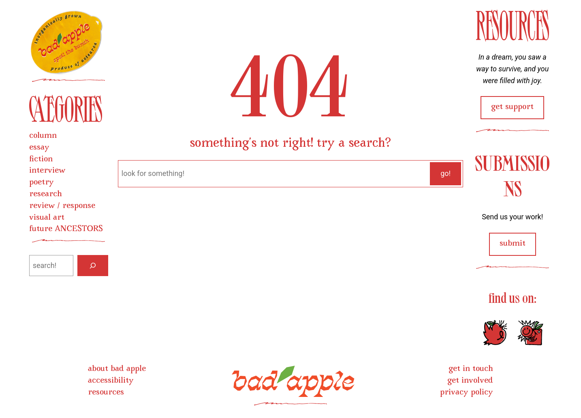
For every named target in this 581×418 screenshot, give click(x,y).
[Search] (92, 265)
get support (512, 107)
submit (512, 244)
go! (445, 173)
